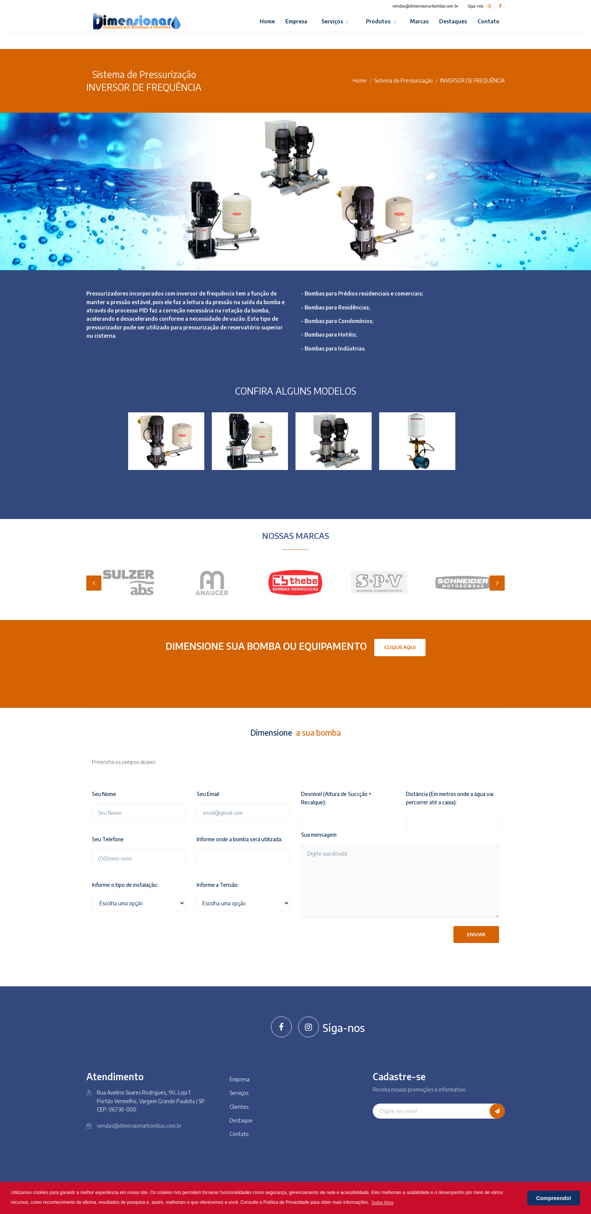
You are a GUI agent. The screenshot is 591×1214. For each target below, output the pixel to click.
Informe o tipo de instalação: (125, 885)
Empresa (296, 21)
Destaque (241, 1120)
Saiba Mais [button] (382, 1202)
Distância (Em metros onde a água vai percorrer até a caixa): (449, 798)
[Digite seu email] (431, 1111)
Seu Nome (104, 794)
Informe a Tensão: (218, 885)
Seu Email (208, 794)
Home (267, 21)
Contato (488, 21)
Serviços (333, 21)
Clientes (239, 1107)
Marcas (419, 21)
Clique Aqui (400, 647)
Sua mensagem (319, 834)
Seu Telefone (108, 839)
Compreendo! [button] (553, 1198)
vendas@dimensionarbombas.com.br (425, 5)
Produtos (379, 21)
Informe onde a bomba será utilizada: (239, 839)
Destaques (453, 21)
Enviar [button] (476, 934)
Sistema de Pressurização (403, 80)
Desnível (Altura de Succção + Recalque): (336, 798)
